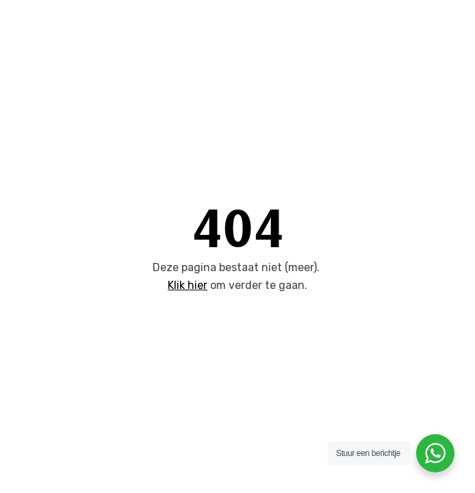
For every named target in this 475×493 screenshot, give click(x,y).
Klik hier (187, 285)
